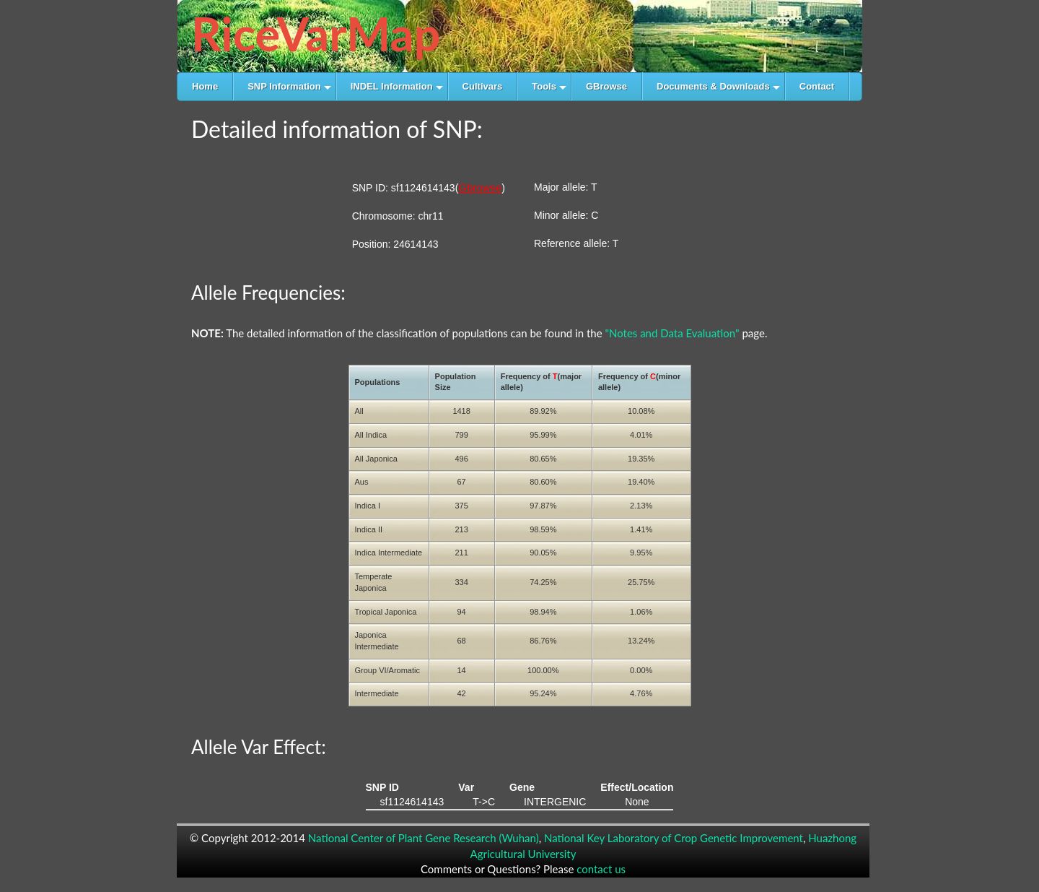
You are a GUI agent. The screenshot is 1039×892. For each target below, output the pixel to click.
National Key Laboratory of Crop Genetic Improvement (673, 837)
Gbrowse (479, 187)
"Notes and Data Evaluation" (672, 332)
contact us (601, 868)
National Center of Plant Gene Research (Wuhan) (423, 837)
